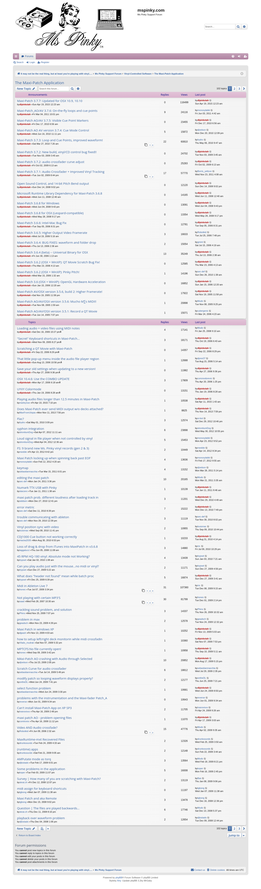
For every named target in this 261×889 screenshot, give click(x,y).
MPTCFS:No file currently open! (39, 649)
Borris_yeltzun (204, 171)
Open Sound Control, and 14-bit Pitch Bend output (53, 183)
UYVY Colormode (29, 389)
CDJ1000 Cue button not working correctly (47, 537)
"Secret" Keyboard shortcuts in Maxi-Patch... (48, 338)
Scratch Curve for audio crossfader (41, 669)
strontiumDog (26, 432)
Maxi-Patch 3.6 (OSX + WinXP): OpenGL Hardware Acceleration (61, 282)
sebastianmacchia (28, 471)
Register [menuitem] (246, 57)
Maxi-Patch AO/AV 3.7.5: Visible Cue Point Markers (52, 120)
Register (45, 62)
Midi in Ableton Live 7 (32, 586)
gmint (200, 242)
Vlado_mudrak (26, 642)
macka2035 (25, 540)
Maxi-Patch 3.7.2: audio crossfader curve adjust (50, 162)
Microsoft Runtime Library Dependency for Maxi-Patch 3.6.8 (59, 193)
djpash (22, 633)
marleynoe (24, 403)
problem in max (28, 619)
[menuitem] (233, 56)
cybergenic (202, 311)
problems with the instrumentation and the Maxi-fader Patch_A (62, 698)
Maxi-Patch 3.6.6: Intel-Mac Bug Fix (42, 223)
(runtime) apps (27, 749)
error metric (26, 507)
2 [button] (234, 88)
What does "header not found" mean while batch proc (55, 576)
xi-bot (200, 418)
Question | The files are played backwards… (48, 808)
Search (20, 62)
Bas (199, 778)
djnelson (201, 130)
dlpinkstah (25, 104)
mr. (199, 546)
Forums (106, 56)
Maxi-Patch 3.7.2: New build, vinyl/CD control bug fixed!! (57, 152)
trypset (22, 560)
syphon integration (30, 429)
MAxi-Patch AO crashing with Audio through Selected (54, 659)
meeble (23, 452)
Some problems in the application (41, 769)
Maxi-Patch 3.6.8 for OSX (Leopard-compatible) (50, 213)
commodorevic (204, 378)
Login (32, 62)
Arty (119, 880)
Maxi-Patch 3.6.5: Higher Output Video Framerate (52, 233)
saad (21, 601)
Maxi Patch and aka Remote (37, 798)
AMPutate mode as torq (34, 759)
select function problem (34, 688)
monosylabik (203, 110)
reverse (23, 701)
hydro (200, 139)
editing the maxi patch (33, 478)
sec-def (201, 271)
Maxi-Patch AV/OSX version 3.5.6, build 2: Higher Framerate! (59, 292)
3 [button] (239, 88)
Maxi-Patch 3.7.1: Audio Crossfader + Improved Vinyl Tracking (60, 172)
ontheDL (23, 682)
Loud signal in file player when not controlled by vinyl (55, 438)
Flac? (20, 419)
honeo (22, 589)
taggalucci (24, 550)
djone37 (201, 358)
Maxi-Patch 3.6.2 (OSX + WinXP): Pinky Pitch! (48, 272)
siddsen (23, 501)
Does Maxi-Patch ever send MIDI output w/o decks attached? (60, 409)
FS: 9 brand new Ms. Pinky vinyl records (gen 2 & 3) (53, 448)
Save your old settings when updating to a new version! (56, 369)
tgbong (22, 792)
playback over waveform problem (41, 818)
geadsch (23, 623)
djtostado (24, 762)
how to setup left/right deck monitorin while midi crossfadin (59, 639)
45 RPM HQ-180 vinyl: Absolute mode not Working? (53, 556)
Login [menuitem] (240, 57)
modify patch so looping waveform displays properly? (55, 678)
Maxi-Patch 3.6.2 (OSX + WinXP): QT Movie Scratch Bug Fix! (58, 262)
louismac (23, 530)
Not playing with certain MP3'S (38, 598)
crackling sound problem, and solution (44, 610)
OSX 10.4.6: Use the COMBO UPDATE (43, 379)
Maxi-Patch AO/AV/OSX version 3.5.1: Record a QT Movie (57, 311)
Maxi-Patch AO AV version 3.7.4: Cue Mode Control (53, 130)
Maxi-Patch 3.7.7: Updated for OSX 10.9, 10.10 (49, 101)
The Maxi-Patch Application (39, 82)
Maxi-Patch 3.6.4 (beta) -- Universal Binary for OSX (52, 252)
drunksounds (25, 743)
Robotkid (201, 232)
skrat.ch (23, 782)
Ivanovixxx (24, 711)
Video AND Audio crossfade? (37, 728)
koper (22, 772)
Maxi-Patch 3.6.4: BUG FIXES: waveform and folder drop (56, 242)
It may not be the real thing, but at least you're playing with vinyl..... (57, 56)
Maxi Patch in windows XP (35, 629)
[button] (244, 88)
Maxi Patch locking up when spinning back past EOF (54, 458)
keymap (22, 468)
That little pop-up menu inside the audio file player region (58, 359)
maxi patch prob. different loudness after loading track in (58, 497)
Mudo (200, 301)
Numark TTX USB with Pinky (37, 488)
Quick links (17, 57)
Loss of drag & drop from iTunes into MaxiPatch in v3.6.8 (57, 547)
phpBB (118, 877)
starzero (23, 491)
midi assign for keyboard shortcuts (42, 789)
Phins (22, 613)
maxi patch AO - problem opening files (44, 718)
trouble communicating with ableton (43, 517)
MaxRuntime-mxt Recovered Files (41, 739)
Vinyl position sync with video (38, 527)
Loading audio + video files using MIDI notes (48, 328)
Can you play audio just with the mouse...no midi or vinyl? (58, 566)
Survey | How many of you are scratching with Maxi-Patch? (59, 779)
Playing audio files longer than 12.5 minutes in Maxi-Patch (58, 399)
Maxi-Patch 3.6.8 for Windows (38, 203)
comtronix (24, 721)
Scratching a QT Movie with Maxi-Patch (44, 349)
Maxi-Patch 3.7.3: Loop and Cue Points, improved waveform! (60, 140)
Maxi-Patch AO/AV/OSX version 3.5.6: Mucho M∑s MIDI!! (56, 301)
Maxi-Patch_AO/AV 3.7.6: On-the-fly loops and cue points (57, 111)
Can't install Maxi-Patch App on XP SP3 (44, 708)
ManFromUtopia (27, 412)
